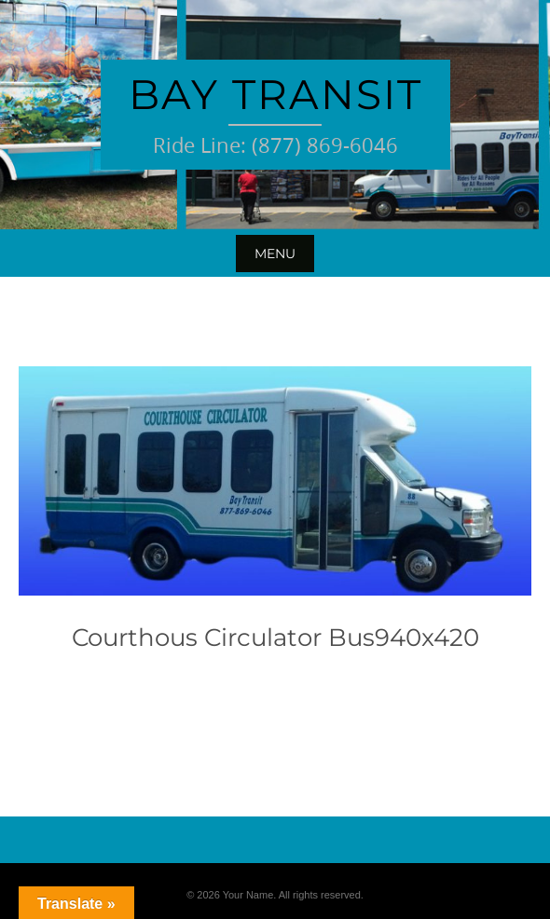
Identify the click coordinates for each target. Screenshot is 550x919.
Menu (275, 253)
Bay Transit (275, 94)
